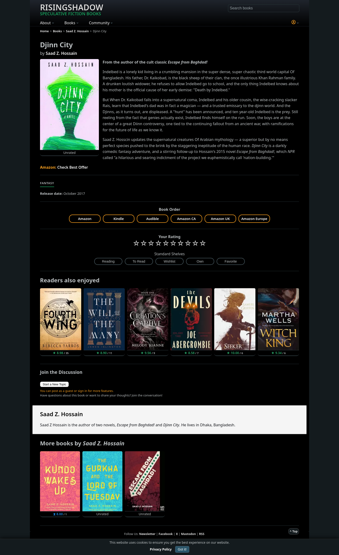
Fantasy (47, 183)
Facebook (166, 534)
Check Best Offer (72, 167)
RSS (201, 534)
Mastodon (188, 534)
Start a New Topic (54, 384)
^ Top (294, 531)
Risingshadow (71, 9)
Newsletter (147, 534)
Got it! (182, 549)
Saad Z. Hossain (61, 53)
